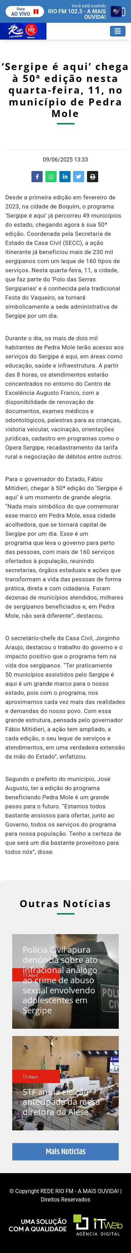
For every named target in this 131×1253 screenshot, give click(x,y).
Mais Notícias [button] (66, 1151)
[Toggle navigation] (117, 31)
